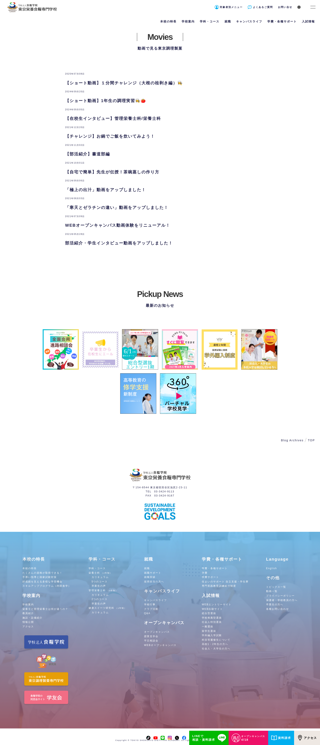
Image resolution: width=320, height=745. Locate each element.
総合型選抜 (209, 613)
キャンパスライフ (155, 600)
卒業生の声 (99, 585)
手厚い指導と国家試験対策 (39, 577)
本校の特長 (29, 568)
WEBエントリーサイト (216, 604)
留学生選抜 (209, 631)
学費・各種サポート (215, 568)
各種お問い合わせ (277, 609)
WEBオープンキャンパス (160, 645)
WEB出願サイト (212, 609)
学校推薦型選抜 (212, 617)
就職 (147, 568)
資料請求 (281, 738)
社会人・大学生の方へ (216, 648)
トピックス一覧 (276, 587)
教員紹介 (28, 613)
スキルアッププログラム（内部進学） (46, 585)
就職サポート (152, 572)
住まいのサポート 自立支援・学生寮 (225, 581)
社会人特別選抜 (212, 622)
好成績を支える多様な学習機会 (42, 581)
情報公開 (28, 622)
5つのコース (100, 581)
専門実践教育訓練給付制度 (219, 585)
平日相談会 (151, 640)
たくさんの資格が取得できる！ (42, 572)
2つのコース (100, 599)
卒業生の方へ (274, 604)
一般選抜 (207, 626)
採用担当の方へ (154, 581)
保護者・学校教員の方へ (282, 600)
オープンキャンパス (157, 631)
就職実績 (150, 577)
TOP (311, 440)
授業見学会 (151, 636)
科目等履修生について (216, 639)
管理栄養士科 (103, 590)
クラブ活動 (151, 609)
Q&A (147, 613)
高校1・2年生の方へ (215, 644)
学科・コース (97, 568)
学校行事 (150, 604)
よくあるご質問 (263, 7)
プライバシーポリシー (280, 595)
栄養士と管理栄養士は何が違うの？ (45, 609)
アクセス (307, 738)
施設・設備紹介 (32, 617)
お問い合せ (285, 7)
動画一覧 (272, 591)
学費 (205, 572)
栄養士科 (100, 572)
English (271, 568)
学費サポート (210, 577)
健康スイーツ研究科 (108, 608)
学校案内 (28, 604)
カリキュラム (100, 577)
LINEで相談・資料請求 (210, 738)
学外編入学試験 (212, 635)
